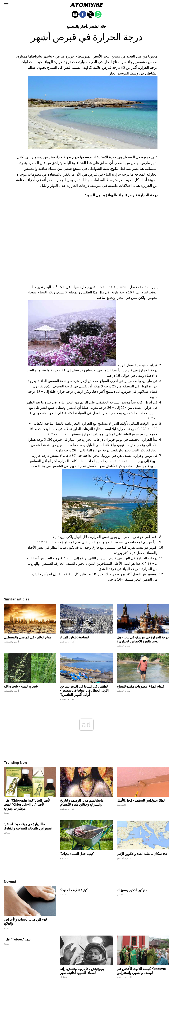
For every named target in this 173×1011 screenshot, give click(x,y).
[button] (6, 4)
